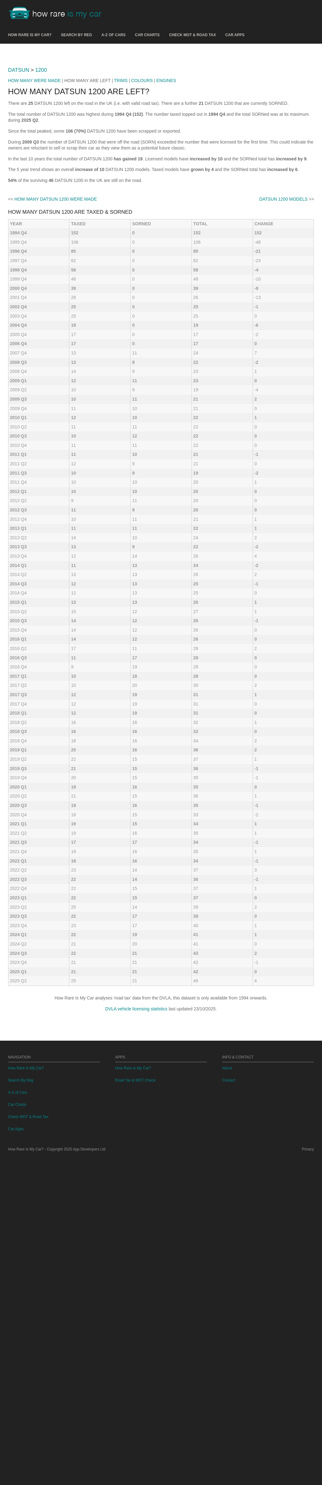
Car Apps (235, 35)
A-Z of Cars (114, 35)
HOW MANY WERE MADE (34, 167)
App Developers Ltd (89, 1476)
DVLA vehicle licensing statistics (136, 1248)
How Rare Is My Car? (30, 35)
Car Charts (147, 35)
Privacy (308, 1476)
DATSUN (18, 157)
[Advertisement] (161, 96)
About (227, 1395)
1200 (41, 157)
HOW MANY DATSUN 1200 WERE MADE (55, 439)
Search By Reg (76, 35)
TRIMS (121, 167)
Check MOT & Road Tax (192, 35)
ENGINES (166, 167)
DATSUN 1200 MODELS (283, 439)
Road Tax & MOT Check (135, 1407)
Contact (228, 1407)
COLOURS (142, 167)
